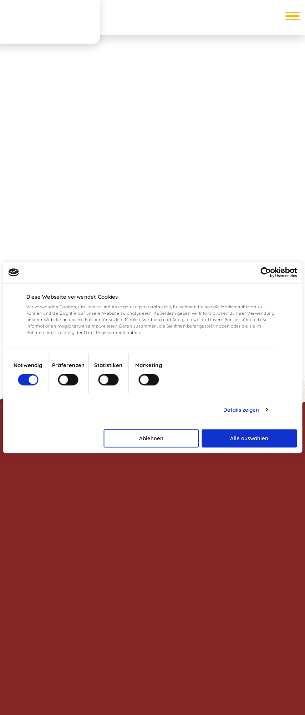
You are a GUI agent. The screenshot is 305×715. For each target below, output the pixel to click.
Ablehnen (151, 438)
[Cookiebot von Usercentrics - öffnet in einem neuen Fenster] (265, 272)
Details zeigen (241, 409)
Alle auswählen (249, 438)
